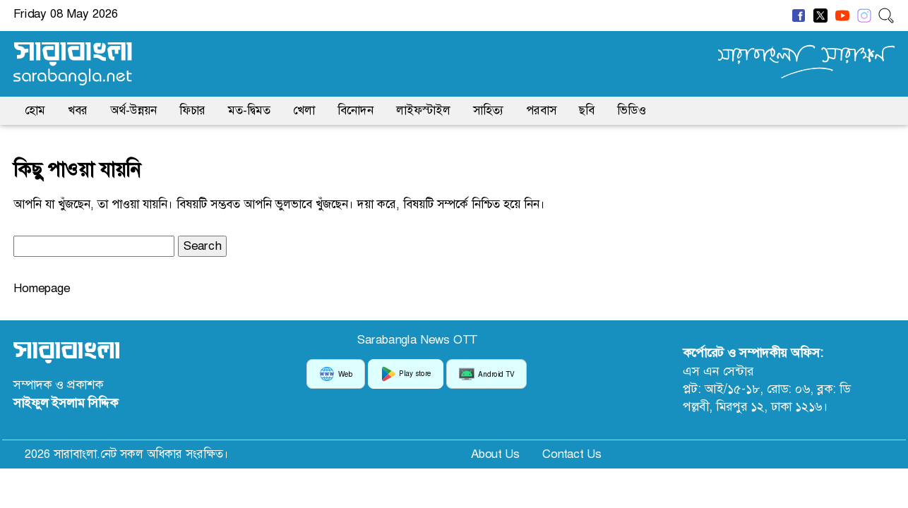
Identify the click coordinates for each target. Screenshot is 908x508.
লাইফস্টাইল (423, 110)
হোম (35, 110)
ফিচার (192, 110)
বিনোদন (355, 110)
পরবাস (541, 110)
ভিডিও (631, 110)
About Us (495, 453)
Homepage (41, 288)
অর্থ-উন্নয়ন (133, 110)
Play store (405, 373)
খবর (78, 110)
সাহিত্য (488, 110)
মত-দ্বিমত (249, 110)
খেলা (304, 110)
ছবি (587, 110)
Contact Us (572, 453)
